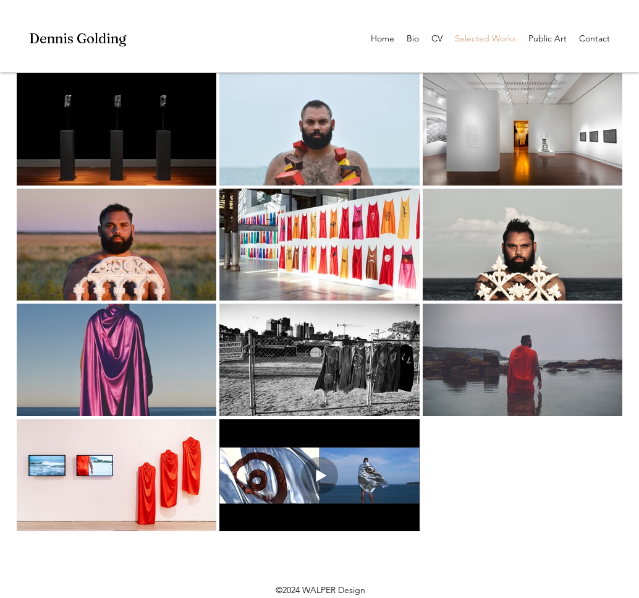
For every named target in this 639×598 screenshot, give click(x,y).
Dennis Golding (78, 38)
